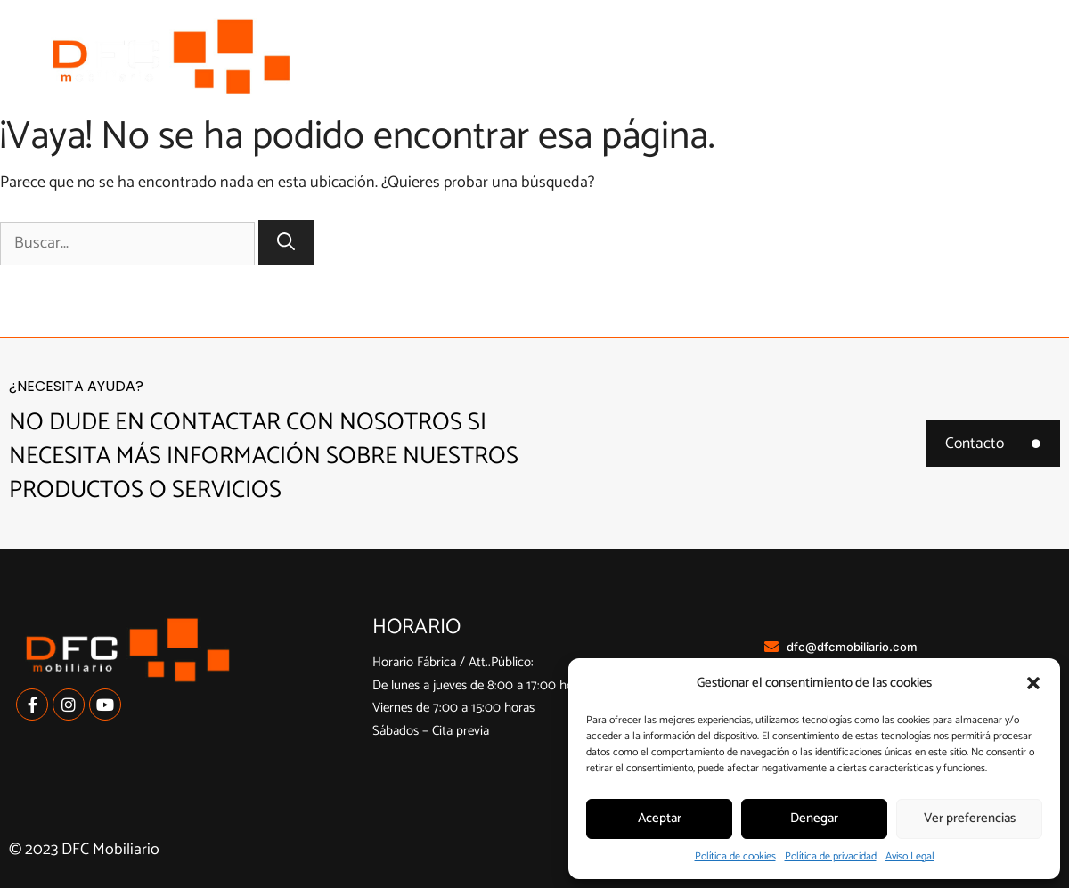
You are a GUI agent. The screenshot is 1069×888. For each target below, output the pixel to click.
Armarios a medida (840, 33)
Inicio (445, 32)
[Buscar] (286, 242)
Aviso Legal (909, 856)
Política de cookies (735, 856)
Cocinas (671, 33)
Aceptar (659, 818)
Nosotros (548, 32)
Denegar (814, 818)
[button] (1033, 683)
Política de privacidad (831, 856)
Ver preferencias (970, 818)
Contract (1003, 32)
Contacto (1001, 80)
